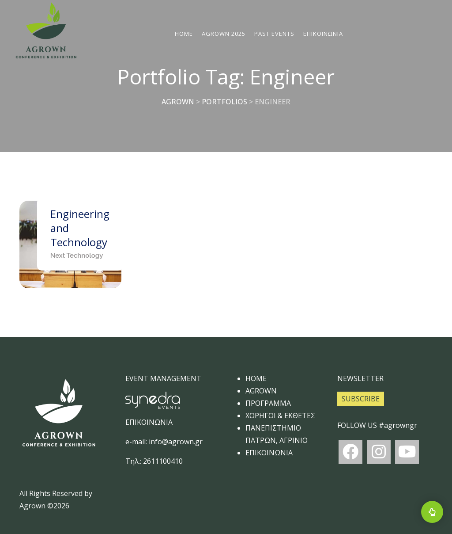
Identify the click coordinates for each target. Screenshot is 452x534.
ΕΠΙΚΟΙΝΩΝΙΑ (323, 34)
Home (184, 34)
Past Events (275, 34)
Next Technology (76, 255)
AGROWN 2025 (224, 34)
